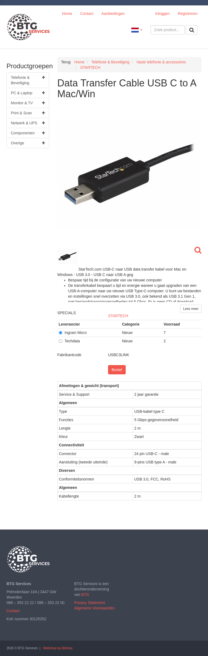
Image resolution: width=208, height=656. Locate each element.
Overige (28, 143)
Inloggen (162, 13)
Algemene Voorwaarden (94, 608)
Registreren (187, 13)
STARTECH (118, 316)
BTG (85, 594)
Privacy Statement (89, 602)
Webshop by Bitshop (58, 648)
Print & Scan (28, 113)
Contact (86, 13)
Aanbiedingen (113, 13)
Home (67, 13)
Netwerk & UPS (28, 123)
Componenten (28, 133)
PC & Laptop (28, 93)
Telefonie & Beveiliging (28, 80)
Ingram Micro (73, 332)
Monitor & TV (28, 103)
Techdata (69, 341)
